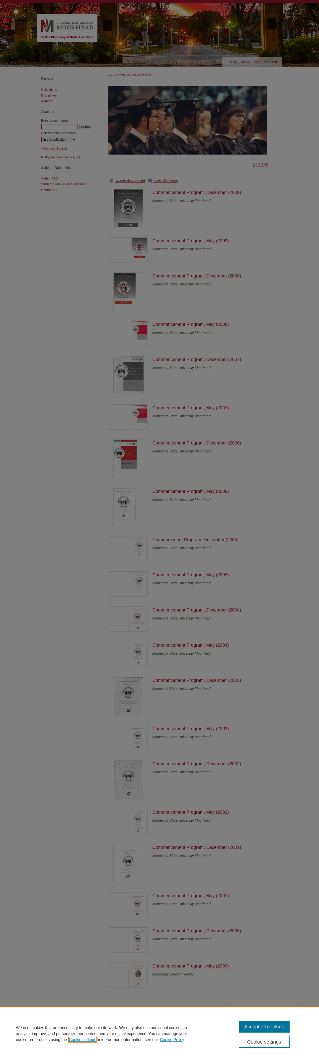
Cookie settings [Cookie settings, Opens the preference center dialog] (264, 1042)
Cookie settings (82, 1040)
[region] (159, 1033)
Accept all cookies (264, 1026)
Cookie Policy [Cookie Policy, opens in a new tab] (172, 1040)
